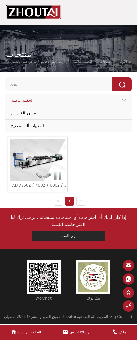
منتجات (105, 61)
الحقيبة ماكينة (82, 61)
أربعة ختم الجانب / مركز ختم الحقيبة (39, 61)
